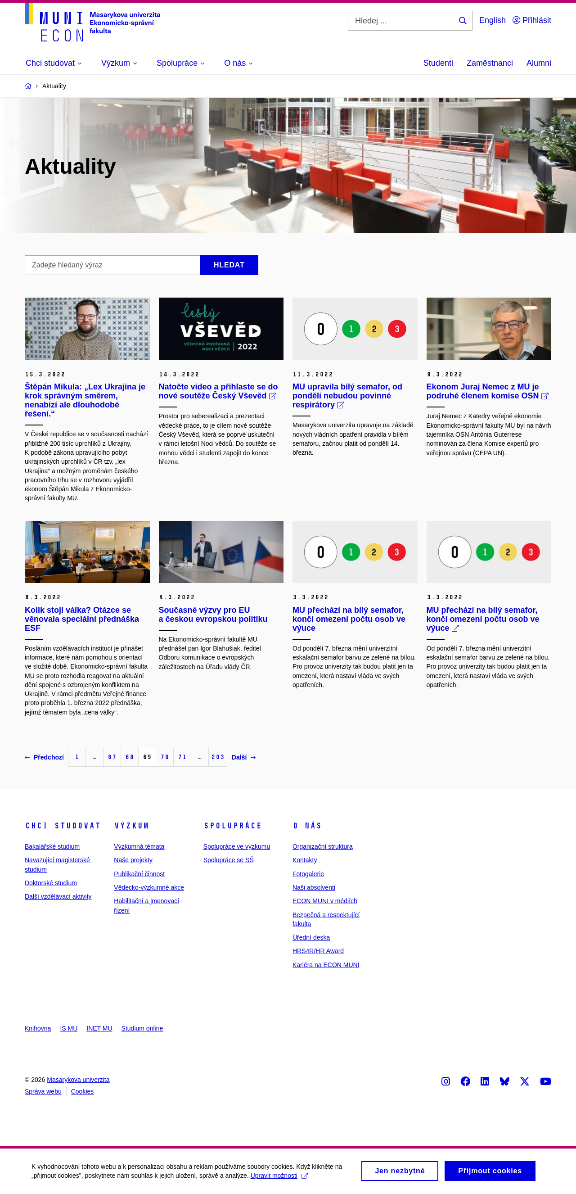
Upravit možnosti (279, 1178)
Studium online (142, 1028)
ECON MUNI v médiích (324, 901)
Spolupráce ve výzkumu (236, 846)
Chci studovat (63, 826)
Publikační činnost (139, 873)
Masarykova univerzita (78, 1079)
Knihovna (38, 1028)
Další (244, 757)
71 (182, 757)
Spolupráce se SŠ (228, 860)
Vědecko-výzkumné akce (149, 887)
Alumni (538, 63)
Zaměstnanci (490, 63)
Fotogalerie (308, 873)
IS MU (68, 1028)
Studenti (438, 63)
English (492, 20)
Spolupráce (232, 826)
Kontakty (304, 860)
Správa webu (43, 1091)
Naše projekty (133, 860)
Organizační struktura (322, 846)
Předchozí (44, 757)
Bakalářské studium (52, 846)
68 (129, 757)
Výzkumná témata (139, 846)
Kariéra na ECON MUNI (326, 964)
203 (218, 757)
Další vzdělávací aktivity (58, 896)
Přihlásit (532, 20)
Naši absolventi (313, 887)
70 (164, 757)
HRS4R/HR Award (318, 950)
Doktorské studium (51, 882)
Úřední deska (311, 937)
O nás (307, 826)
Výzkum (131, 826)
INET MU (99, 1028)
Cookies (82, 1091)
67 (112, 757)
